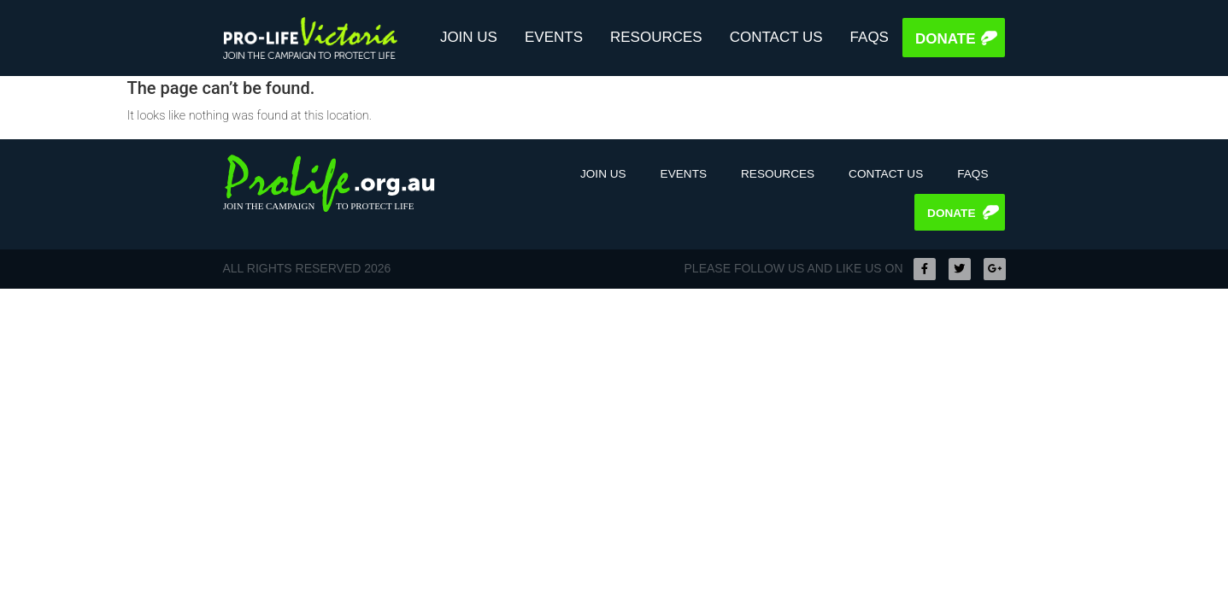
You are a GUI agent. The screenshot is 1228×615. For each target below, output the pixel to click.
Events (554, 37)
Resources (656, 37)
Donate (945, 39)
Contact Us (776, 37)
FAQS (869, 37)
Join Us (468, 37)
